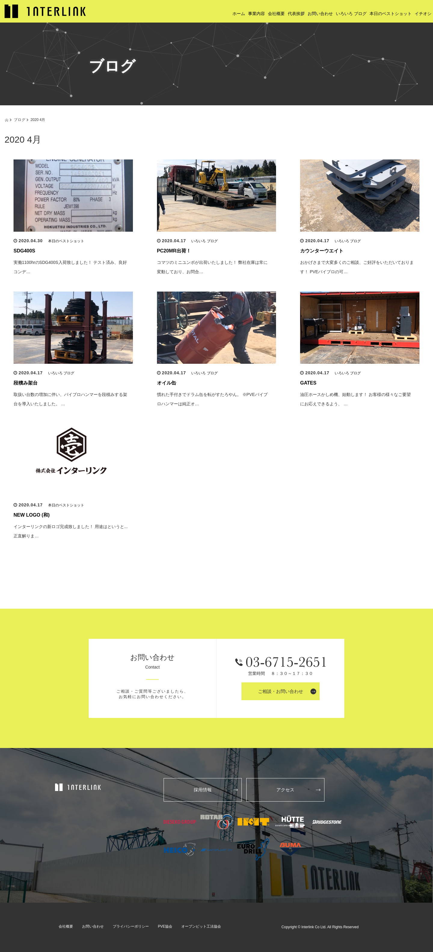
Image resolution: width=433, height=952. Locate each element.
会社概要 (66, 926)
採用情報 (203, 789)
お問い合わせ (93, 926)
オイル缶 (166, 382)
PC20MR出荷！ (174, 250)
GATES (308, 382)
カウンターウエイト (321, 250)
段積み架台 (26, 382)
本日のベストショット (66, 241)
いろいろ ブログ (204, 241)
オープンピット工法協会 (201, 926)
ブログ (20, 120)
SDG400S (24, 250)
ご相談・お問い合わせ (280, 691)
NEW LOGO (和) (32, 515)
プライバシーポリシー (131, 926)
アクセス (285, 789)
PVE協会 (165, 926)
